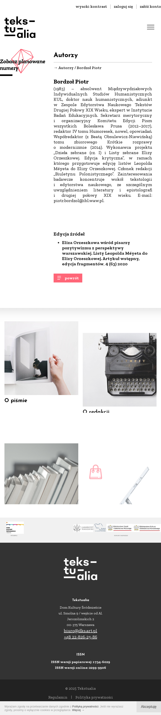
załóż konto (150, 6)
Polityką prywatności (85, 706)
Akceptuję (149, 707)
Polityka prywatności (94, 697)
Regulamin (57, 697)
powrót (72, 280)
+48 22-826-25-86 (80, 637)
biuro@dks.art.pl (80, 630)
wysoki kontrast (91, 6)
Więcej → (78, 710)
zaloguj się (123, 6)
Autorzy (66, 68)
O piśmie (15, 406)
